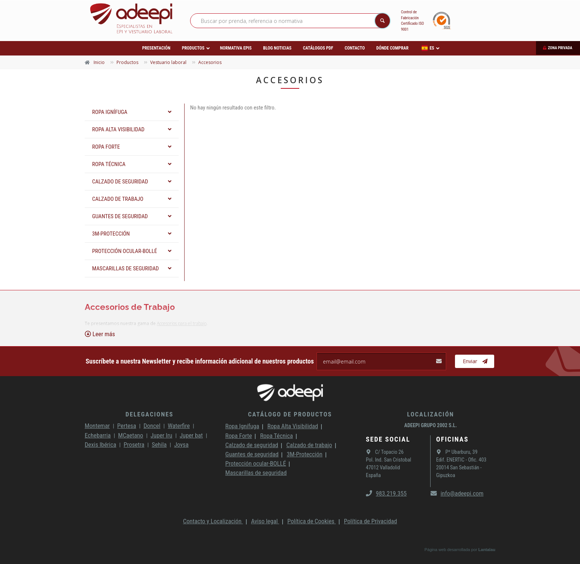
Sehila (159, 444)
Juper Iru (161, 435)
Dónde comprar (392, 48)
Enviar (475, 361)
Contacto (355, 48)
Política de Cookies (311, 521)
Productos (193, 48)
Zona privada (560, 47)
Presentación (156, 48)
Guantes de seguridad (252, 454)
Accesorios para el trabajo (181, 323)
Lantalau (486, 549)
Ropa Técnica (276, 435)
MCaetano (130, 435)
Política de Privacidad (370, 521)
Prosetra (134, 444)
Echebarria (98, 435)
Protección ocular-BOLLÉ (255, 463)
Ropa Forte (238, 435)
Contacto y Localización (213, 521)
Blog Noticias (277, 48)
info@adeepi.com (457, 493)
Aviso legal (265, 521)
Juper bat (191, 435)
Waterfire (179, 425)
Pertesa (126, 425)
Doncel (152, 425)
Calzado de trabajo (309, 445)
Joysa (181, 444)
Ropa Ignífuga (242, 426)
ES (428, 48)
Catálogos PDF (318, 48)
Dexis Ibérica (100, 444)
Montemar (97, 425)
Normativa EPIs (236, 48)
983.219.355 (386, 493)
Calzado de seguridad (251, 445)
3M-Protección (305, 454)
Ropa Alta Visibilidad (292, 426)
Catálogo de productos (290, 414)
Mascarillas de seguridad (256, 472)
